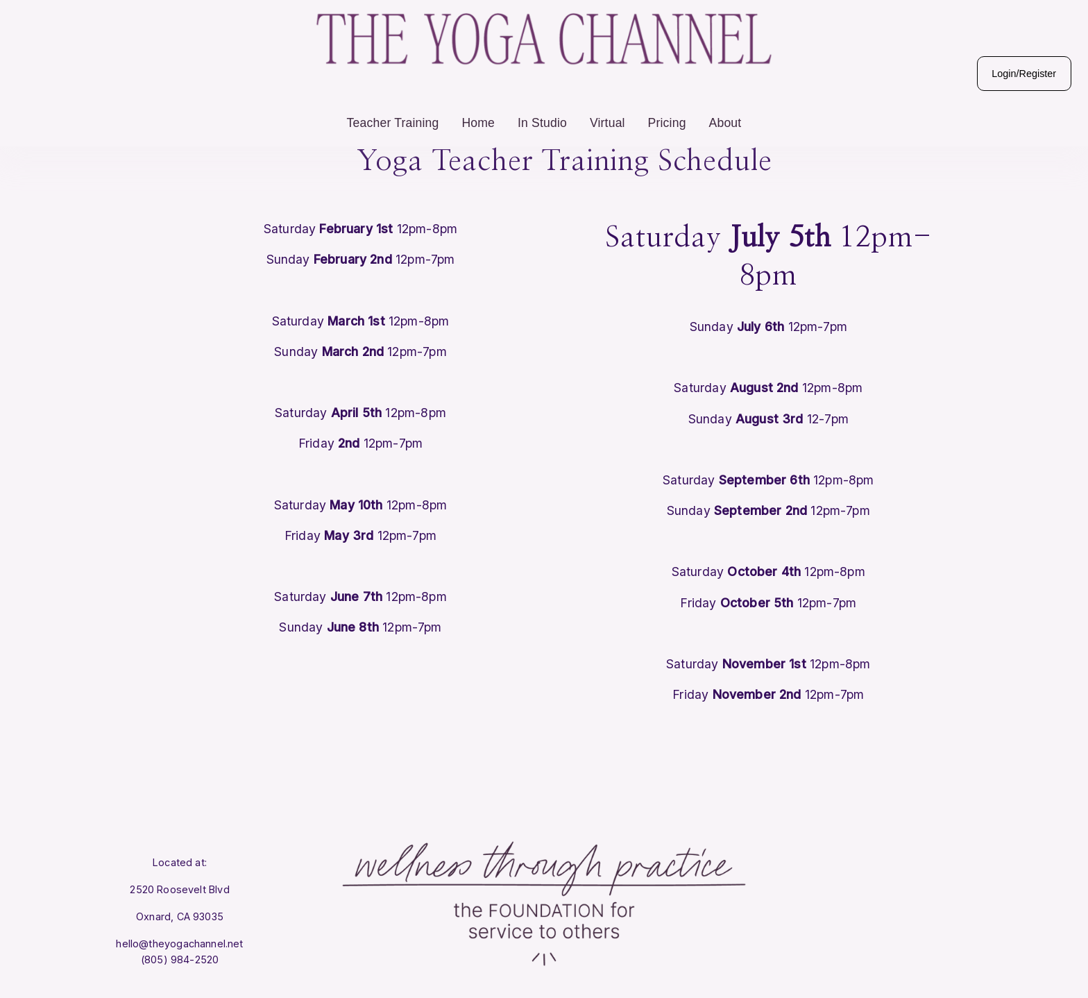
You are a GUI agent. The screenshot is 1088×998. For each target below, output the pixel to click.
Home (478, 143)
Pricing (667, 143)
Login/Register (997, 93)
